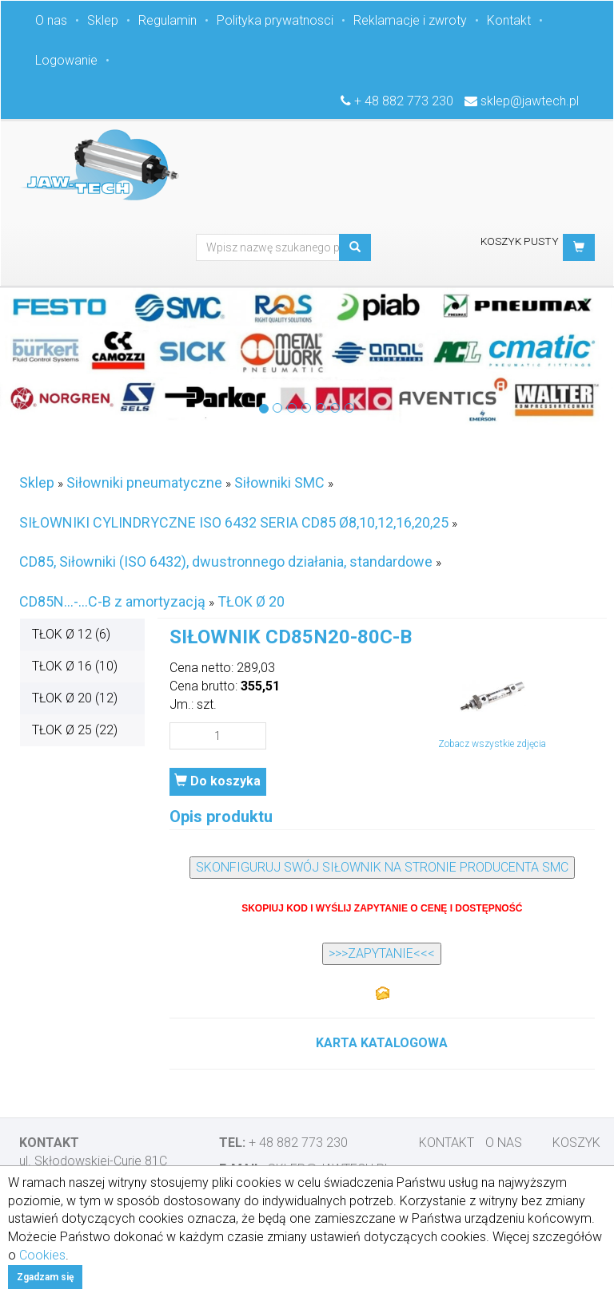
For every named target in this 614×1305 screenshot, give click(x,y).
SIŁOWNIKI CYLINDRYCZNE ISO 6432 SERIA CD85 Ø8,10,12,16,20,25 (234, 522)
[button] (579, 247)
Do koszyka (217, 781)
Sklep (102, 20)
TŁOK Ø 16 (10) (75, 666)
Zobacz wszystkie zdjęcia (492, 743)
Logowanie (66, 60)
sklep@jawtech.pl (529, 101)
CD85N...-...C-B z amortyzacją (112, 601)
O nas (51, 20)
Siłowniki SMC (279, 482)
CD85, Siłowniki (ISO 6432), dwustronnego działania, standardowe (226, 561)
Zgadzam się (45, 1277)
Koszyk (576, 1142)
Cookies (42, 1255)
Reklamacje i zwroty (410, 20)
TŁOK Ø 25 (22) (75, 730)
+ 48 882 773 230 (403, 101)
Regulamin (167, 20)
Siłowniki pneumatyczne (144, 482)
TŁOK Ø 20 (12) (75, 698)
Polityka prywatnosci (275, 20)
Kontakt (509, 20)
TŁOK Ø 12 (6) (71, 634)
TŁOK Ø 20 (251, 601)
